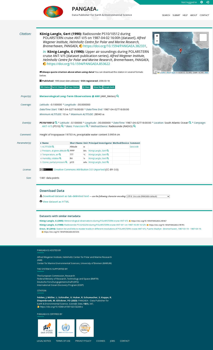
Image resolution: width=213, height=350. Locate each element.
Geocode (134, 146)
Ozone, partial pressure (53, 162)
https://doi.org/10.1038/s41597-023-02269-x (61, 306)
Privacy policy (83, 340)
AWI (206, 73)
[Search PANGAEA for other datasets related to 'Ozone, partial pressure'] (66, 162)
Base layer (171, 73)
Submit (176, 15)
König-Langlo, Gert (55, 33)
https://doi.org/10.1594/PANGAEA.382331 (114, 46)
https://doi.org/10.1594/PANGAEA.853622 (78, 63)
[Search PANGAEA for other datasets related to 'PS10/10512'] (56, 122)
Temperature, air (50, 154)
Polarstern (79, 126)
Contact (204, 15)
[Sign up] (202, 2)
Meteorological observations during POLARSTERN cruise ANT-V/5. (84, 220)
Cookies (100, 340)
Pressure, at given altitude (54, 150)
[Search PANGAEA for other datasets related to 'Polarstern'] (87, 126)
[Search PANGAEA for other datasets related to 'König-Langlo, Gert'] (108, 151)
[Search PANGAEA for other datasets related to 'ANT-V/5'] (62, 126)
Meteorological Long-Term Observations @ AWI (70, 96)
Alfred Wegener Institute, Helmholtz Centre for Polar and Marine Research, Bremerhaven (94, 41)
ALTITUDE (46, 146)
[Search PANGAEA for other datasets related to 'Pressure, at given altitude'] (68, 151)
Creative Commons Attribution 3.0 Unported (79, 169)
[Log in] (208, 2)
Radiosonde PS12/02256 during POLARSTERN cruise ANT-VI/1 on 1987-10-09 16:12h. (93, 224)
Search (166, 15)
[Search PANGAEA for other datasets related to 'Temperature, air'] (60, 154)
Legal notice (44, 340)
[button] (180, 51)
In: (44, 51)
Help (185, 15)
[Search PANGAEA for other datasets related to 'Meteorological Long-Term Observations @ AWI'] (117, 96)
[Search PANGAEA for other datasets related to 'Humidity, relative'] (60, 158)
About (193, 15)
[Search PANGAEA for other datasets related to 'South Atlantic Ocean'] (190, 122)
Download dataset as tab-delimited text (66, 196)
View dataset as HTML (56, 201)
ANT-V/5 (47, 126)
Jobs (112, 340)
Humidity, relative (50, 158)
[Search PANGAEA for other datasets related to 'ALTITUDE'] (53, 147)
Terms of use (63, 340)
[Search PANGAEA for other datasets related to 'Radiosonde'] (134, 126)
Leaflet (161, 73)
